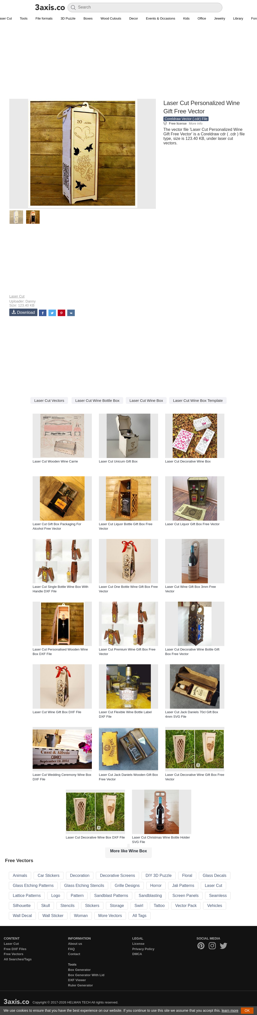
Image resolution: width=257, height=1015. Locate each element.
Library (238, 18)
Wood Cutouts (111, 18)
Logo (55, 895)
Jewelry (219, 18)
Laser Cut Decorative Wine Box (188, 461)
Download (23, 312)
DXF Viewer (77, 980)
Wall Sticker (52, 915)
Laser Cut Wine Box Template (198, 400)
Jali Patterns (183, 885)
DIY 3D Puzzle (159, 875)
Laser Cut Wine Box (146, 400)
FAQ (71, 949)
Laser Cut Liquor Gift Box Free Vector (192, 524)
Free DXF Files (15, 949)
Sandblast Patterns (111, 895)
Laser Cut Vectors (49, 400)
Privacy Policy (143, 949)
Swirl (139, 905)
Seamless (218, 895)
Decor (133, 18)
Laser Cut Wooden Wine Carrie (55, 461)
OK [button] (247, 1010)
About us (75, 944)
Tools (23, 18)
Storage (117, 905)
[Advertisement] (128, 63)
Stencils (67, 905)
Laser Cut (17, 296)
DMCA (137, 954)
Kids (186, 18)
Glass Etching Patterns (33, 885)
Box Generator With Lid (86, 975)
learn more (230, 1010)
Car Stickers (48, 875)
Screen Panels (185, 895)
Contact (74, 954)
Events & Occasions (160, 18)
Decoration (79, 875)
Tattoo (159, 905)
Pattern (77, 895)
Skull (45, 905)
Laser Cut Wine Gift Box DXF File (57, 712)
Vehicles (214, 905)
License (138, 944)
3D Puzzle (67, 18)
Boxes (88, 18)
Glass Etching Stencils (84, 885)
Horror (156, 885)
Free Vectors (13, 954)
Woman (81, 915)
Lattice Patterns (27, 895)
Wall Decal (22, 915)
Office (202, 18)
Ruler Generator (80, 985)
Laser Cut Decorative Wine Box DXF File (95, 837)
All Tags (140, 915)
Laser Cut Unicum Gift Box (118, 461)
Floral (187, 875)
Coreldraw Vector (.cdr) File (186, 119)
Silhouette (22, 905)
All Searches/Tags (18, 959)
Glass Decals (214, 875)
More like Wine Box (128, 851)
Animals (20, 875)
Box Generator (79, 970)
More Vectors (110, 915)
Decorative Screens (117, 875)
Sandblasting (150, 895)
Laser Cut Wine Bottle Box (97, 400)
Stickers (92, 905)
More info (195, 123)
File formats (43, 18)
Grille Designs (127, 885)
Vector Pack (186, 905)
